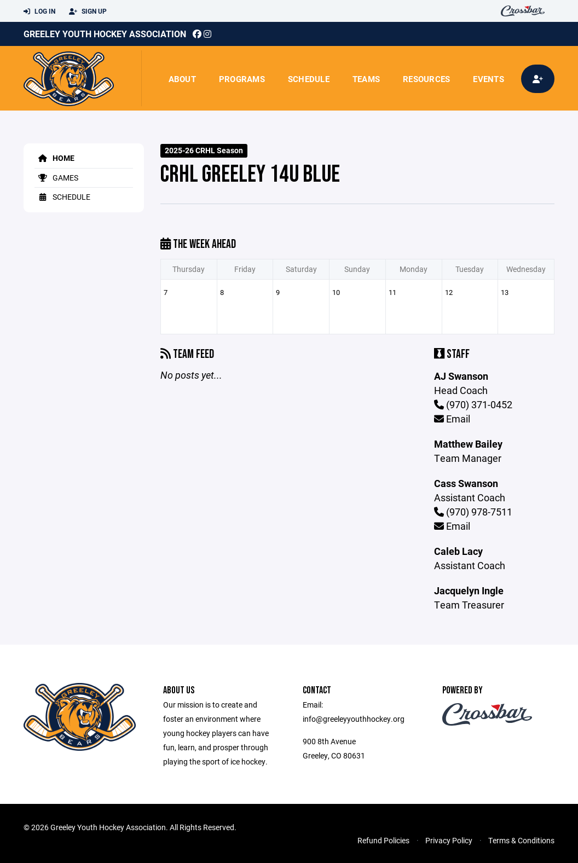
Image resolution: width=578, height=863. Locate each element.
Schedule (309, 78)
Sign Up (88, 11)
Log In (39, 11)
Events (488, 78)
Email (452, 418)
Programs (242, 78)
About (182, 78)
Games (56, 177)
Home (54, 158)
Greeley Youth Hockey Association (105, 33)
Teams (366, 78)
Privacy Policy (448, 840)
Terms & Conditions (521, 840)
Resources (426, 78)
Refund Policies (383, 840)
